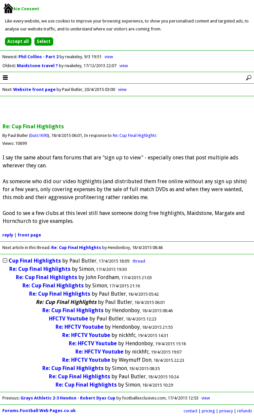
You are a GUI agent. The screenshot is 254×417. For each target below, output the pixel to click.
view (109, 56)
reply (7, 234)
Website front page (34, 89)
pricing (208, 410)
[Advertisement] (127, 110)
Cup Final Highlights (35, 261)
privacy (226, 410)
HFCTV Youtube (68, 318)
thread (139, 261)
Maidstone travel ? (38, 65)
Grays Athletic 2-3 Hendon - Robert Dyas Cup (68, 398)
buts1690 (39, 135)
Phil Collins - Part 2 (39, 56)
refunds (244, 410)
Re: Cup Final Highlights (134, 135)
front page (29, 234)
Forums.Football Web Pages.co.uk (39, 410)
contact (190, 410)
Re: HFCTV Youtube (80, 327)
